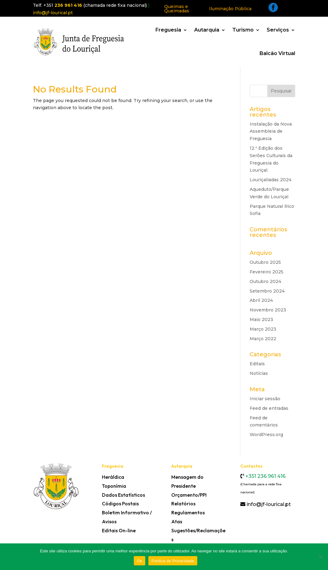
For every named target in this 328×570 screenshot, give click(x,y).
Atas (176, 521)
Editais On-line (119, 530)
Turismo (243, 30)
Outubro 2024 (265, 281)
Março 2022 (263, 338)
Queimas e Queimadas (176, 9)
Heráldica (113, 477)
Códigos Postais (120, 503)
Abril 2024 (261, 300)
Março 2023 (263, 329)
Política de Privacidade (172, 561)
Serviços (278, 30)
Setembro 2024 (267, 291)
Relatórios (183, 503)
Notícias (259, 373)
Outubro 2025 (265, 262)
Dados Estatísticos (123, 495)
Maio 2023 (261, 319)
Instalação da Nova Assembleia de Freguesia (271, 131)
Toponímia (114, 486)
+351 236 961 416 (265, 476)
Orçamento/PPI (189, 495)
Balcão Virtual (277, 53)
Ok (139, 561)
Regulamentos (188, 512)
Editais (257, 363)
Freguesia (168, 30)
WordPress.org (266, 434)
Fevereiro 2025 (266, 272)
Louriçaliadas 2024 (270, 179)
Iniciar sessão (265, 398)
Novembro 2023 (268, 310)
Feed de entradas (269, 408)
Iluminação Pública (230, 8)
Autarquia (206, 30)
